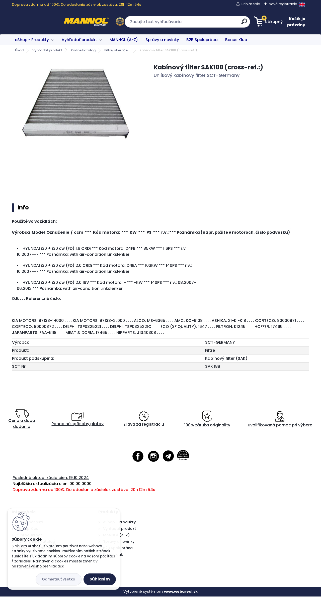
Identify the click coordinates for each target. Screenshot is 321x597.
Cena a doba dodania (21, 420)
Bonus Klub (236, 39)
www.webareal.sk (181, 591)
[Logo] (42, 21)
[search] (209, 23)
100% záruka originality (207, 419)
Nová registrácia (283, 4)
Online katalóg (83, 50)
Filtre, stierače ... (117, 50)
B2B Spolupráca (202, 39)
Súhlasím (100, 579)
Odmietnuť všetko (58, 579)
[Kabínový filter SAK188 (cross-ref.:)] (75, 105)
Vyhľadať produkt (79, 39)
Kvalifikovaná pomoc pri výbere (280, 419)
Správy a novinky (162, 39)
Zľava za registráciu (143, 420)
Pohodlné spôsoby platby (77, 419)
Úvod (19, 50)
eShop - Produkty (32, 39)
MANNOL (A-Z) (124, 39)
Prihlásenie (251, 4)
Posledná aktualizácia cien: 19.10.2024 (51, 478)
